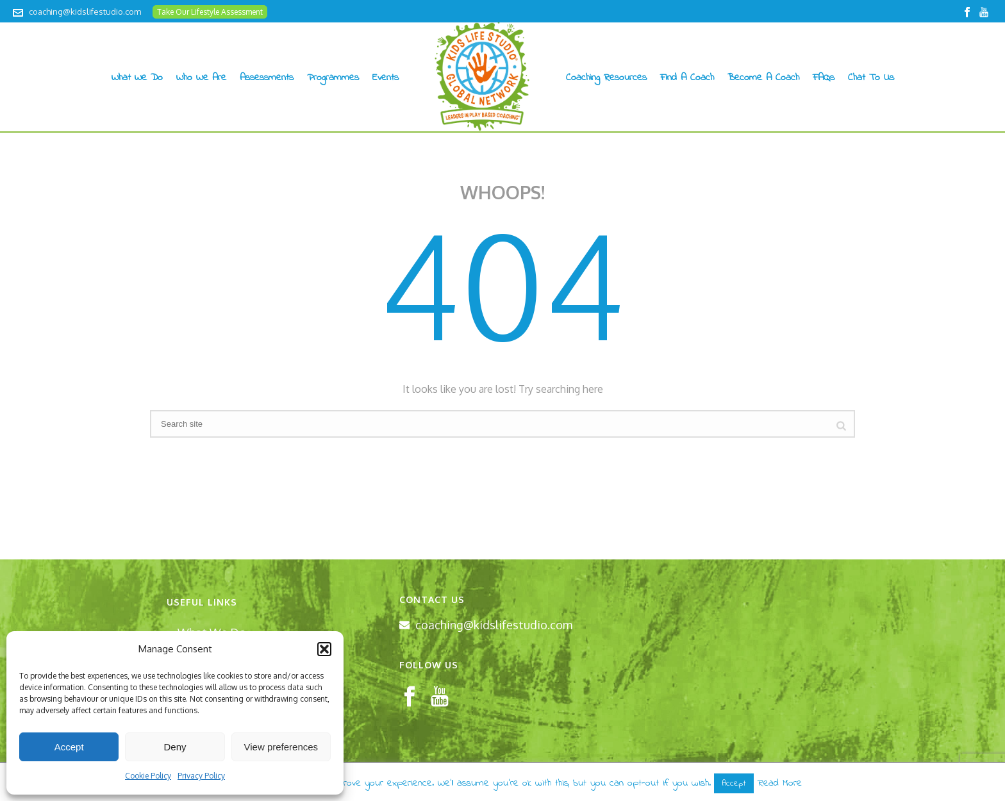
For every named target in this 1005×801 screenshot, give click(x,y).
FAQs (824, 77)
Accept (69, 746)
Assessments (267, 77)
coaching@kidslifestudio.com (85, 11)
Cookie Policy (148, 775)
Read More (780, 783)
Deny (174, 746)
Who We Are (201, 77)
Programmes (333, 77)
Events (385, 77)
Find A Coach (687, 77)
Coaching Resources (606, 77)
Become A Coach (763, 77)
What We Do (137, 77)
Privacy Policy (201, 775)
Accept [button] (734, 783)
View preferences (281, 746)
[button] (324, 649)
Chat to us (871, 77)
